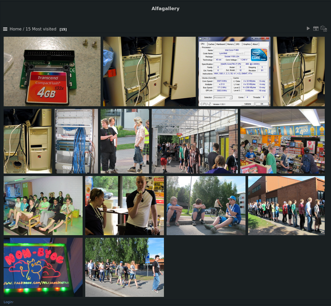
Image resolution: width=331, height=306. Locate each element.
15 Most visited (41, 29)
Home (16, 29)
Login (8, 302)
